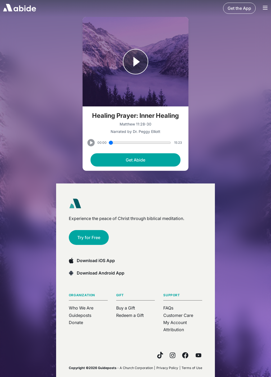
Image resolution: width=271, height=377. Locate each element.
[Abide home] (77, 203)
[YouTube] (198, 355)
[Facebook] (185, 355)
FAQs (168, 308)
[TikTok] (160, 355)
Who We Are (81, 308)
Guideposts (80, 315)
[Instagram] (172, 355)
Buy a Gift (125, 308)
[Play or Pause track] (135, 62)
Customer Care (178, 315)
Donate (76, 322)
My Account (175, 322)
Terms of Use (192, 368)
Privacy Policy (167, 368)
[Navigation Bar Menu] (265, 8)
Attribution (173, 329)
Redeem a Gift (130, 315)
